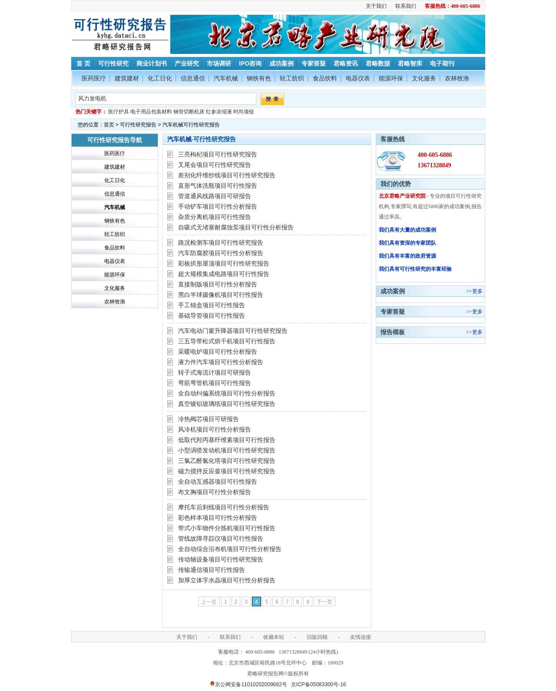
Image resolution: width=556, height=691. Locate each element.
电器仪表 (358, 78)
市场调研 (219, 63)
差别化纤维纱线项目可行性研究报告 (226, 175)
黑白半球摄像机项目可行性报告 (220, 294)
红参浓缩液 (219, 112)
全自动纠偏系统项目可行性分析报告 (226, 393)
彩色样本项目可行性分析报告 (217, 517)
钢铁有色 (259, 78)
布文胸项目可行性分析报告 (214, 491)
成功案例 (281, 63)
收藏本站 (273, 637)
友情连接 (360, 637)
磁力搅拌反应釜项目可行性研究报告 (226, 471)
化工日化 (160, 78)
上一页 (209, 602)
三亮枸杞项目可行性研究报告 (217, 154)
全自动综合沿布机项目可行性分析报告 (229, 548)
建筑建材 (127, 78)
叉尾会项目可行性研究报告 (214, 164)
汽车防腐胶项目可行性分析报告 (220, 252)
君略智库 (410, 63)
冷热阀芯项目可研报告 (208, 418)
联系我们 (405, 6)
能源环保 (391, 78)
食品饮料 (325, 78)
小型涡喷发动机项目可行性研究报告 (226, 450)
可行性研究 (113, 63)
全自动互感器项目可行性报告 (217, 481)
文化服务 (424, 78)
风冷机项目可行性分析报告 (214, 429)
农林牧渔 (457, 78)
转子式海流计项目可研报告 (214, 372)
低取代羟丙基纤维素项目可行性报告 (226, 439)
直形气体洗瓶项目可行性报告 (217, 185)
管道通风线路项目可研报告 (214, 196)
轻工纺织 (292, 78)
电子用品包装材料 (151, 112)
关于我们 (376, 6)
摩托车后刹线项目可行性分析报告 (223, 507)
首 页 (83, 63)
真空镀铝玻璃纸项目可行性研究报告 (226, 403)
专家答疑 (313, 63)
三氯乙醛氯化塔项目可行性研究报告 (226, 460)
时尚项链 (243, 112)
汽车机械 (226, 78)
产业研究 (187, 63)
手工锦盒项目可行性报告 (211, 305)
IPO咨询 (250, 63)
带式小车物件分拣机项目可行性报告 (226, 528)
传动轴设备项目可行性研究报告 (220, 559)
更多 (477, 291)
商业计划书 (151, 63)
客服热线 (393, 139)
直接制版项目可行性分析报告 (217, 284)
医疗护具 (118, 112)
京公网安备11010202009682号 (248, 684)
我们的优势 (396, 183)
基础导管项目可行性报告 (211, 315)
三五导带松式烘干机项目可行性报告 (226, 341)
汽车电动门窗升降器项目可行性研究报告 (233, 330)
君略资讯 (346, 63)
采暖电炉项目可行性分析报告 (217, 351)
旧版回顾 (317, 637)
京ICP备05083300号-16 (318, 684)
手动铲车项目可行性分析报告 (217, 206)
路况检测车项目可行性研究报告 (220, 242)
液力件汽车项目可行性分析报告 (220, 362)
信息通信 (193, 78)
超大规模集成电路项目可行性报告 (223, 273)
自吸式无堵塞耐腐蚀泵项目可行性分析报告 (236, 227)
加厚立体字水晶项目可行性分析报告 (226, 580)
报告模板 (393, 332)
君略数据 (378, 63)
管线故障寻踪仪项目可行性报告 (220, 538)
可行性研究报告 (138, 125)
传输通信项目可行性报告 (211, 569)
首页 (109, 125)
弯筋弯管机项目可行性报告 (214, 382)
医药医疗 (94, 78)
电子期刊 (442, 63)
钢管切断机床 (189, 112)
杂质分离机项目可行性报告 (214, 216)
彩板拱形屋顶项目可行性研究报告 (223, 263)
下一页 (324, 602)
